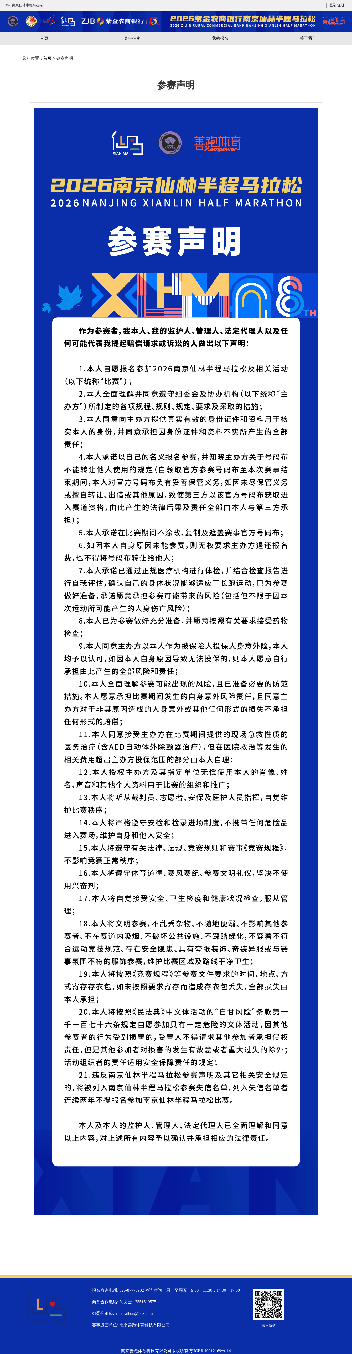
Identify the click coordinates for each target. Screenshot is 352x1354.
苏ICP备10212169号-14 (210, 1350)
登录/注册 (336, 5)
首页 (47, 58)
